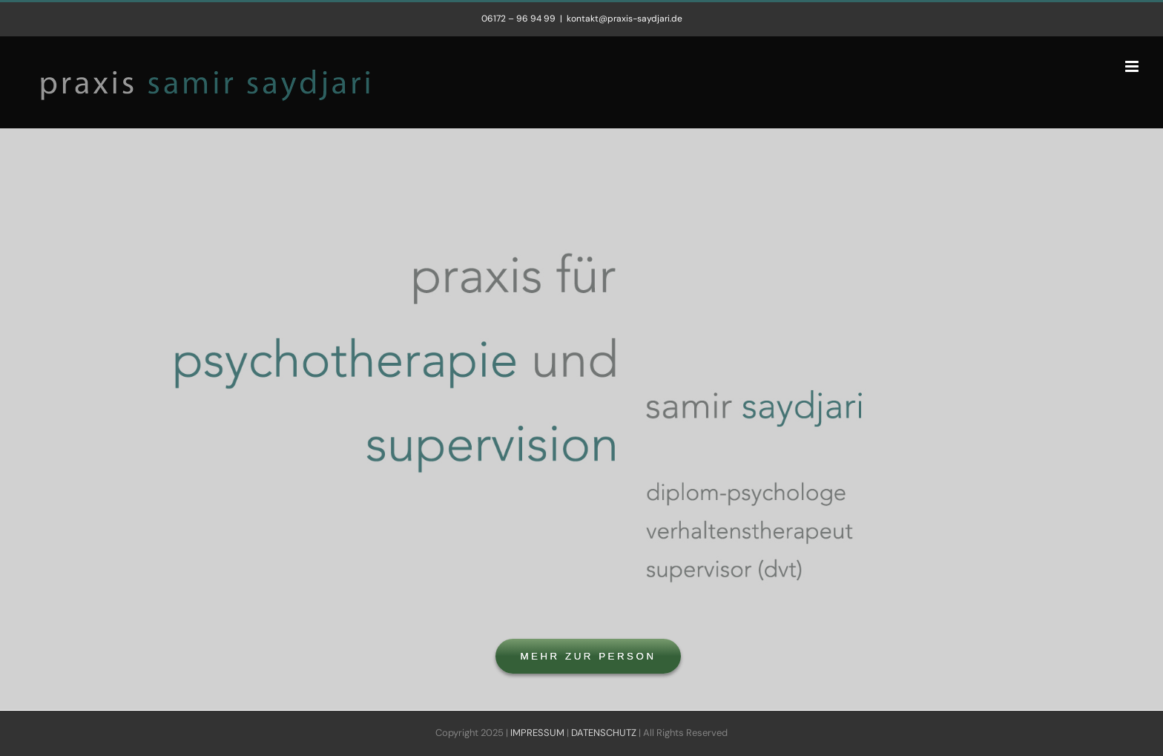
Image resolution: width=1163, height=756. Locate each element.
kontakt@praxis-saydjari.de (624, 18)
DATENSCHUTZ (603, 732)
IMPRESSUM (537, 732)
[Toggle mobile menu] (1133, 66)
